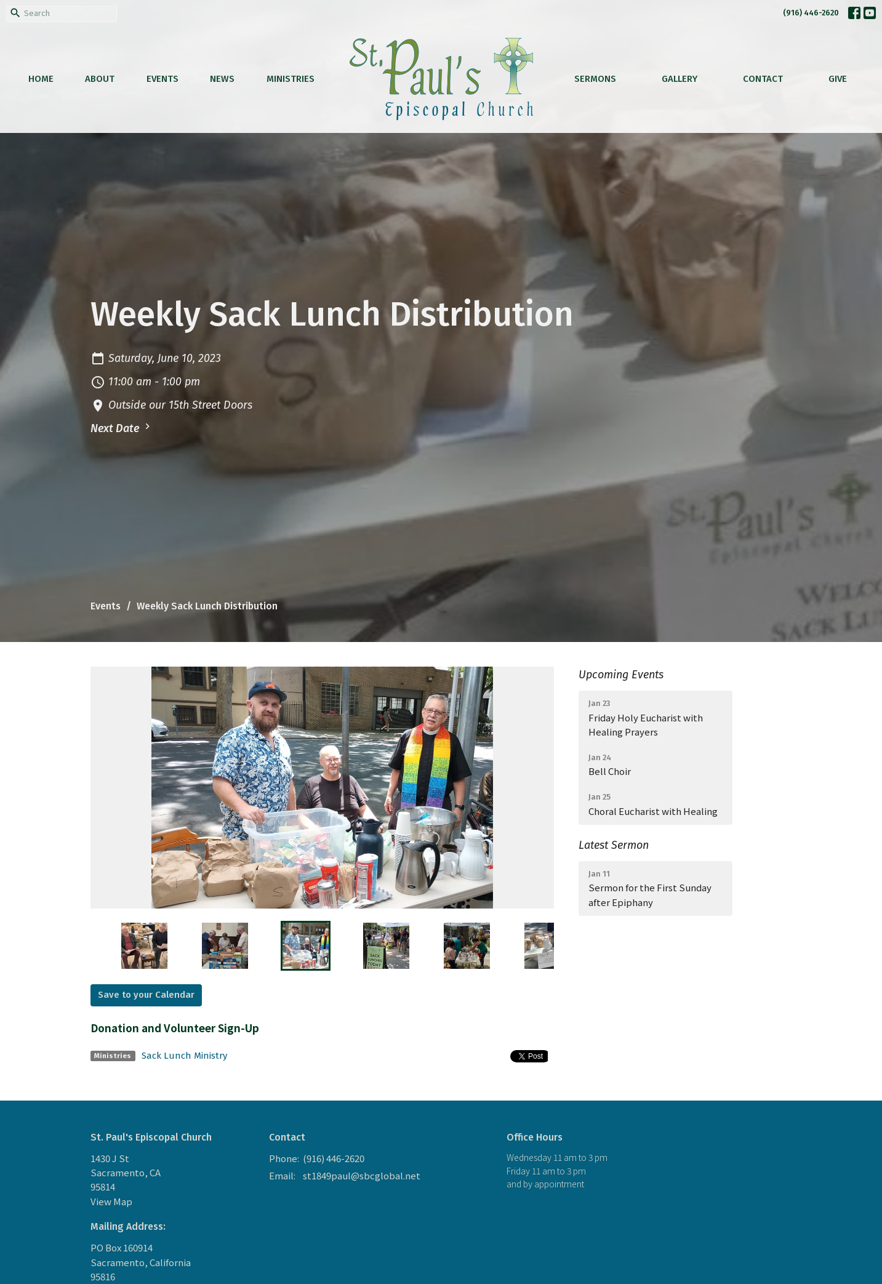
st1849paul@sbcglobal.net (361, 1175)
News (222, 78)
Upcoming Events (621, 674)
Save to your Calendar (146, 994)
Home (41, 78)
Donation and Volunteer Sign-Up (174, 1027)
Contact (763, 78)
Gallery (679, 78)
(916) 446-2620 (811, 12)
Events (162, 78)
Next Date (121, 427)
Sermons (595, 78)
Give (837, 78)
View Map (111, 1201)
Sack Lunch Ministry (184, 1055)
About (99, 78)
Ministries (291, 78)
